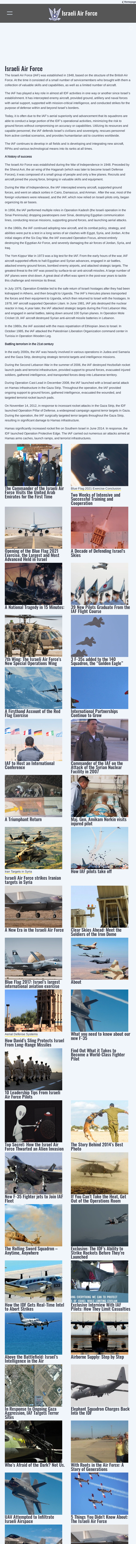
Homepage (129, 2)
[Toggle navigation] (10, 13)
